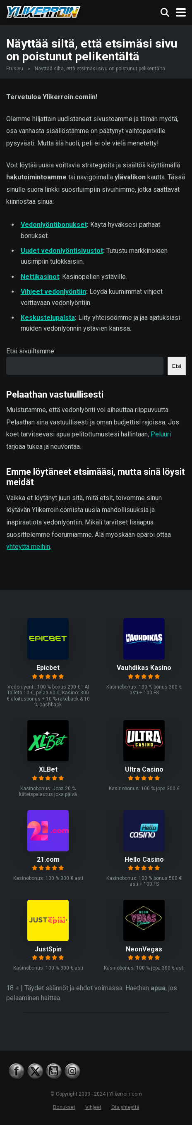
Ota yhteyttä (125, 1107)
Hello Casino (144, 859)
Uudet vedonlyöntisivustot (62, 251)
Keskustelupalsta (48, 318)
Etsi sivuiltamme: (30, 351)
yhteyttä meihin (28, 547)
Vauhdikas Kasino (144, 668)
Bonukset (64, 1107)
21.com (48, 859)
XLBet (48, 769)
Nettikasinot (40, 277)
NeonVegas (144, 949)
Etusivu (14, 69)
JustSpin (48, 949)
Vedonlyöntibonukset (54, 225)
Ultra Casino (144, 769)
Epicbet (48, 668)
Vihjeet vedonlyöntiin (53, 292)
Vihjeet (93, 1107)
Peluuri (161, 434)
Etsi (176, 366)
